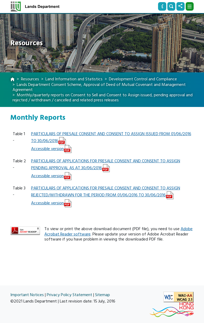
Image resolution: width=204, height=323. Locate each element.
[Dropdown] (190, 6)
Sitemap (102, 295)
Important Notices (27, 295)
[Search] (171, 6)
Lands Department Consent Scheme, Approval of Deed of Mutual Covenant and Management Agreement (99, 87)
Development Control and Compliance (143, 79)
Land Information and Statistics (74, 79)
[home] (12, 79)
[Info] (162, 6)
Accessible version (47, 149)
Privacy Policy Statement (69, 295)
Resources (30, 79)
